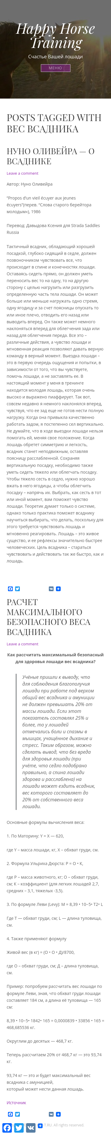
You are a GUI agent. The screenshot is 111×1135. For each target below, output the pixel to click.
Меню (55, 67)
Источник (17, 1102)
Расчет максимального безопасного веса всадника (49, 616)
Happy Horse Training (55, 35)
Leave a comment (22, 173)
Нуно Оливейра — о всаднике (51, 155)
